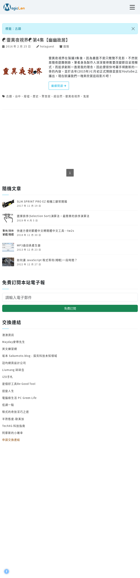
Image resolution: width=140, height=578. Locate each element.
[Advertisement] (70, 139)
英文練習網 (9, 349)
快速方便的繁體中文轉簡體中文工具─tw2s (45, 231)
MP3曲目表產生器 (29, 245)
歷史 (36, 96)
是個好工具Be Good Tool (19, 384)
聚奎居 (46, 96)
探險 (66, 46)
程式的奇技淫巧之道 (15, 412)
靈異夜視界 (72, 96)
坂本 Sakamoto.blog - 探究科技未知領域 (29, 356)
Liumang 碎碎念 (13, 370)
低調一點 (8, 405)
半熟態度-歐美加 (13, 419)
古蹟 (9, 96)
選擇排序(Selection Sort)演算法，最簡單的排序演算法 (53, 216)
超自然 (58, 96)
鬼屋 (86, 96)
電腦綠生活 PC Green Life (19, 398)
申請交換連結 (11, 440)
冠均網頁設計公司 (14, 363)
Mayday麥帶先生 (13, 342)
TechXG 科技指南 (13, 426)
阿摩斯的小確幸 (12, 433)
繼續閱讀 (59, 86)
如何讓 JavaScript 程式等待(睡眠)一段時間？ (47, 260)
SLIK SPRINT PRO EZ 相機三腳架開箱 (42, 201)
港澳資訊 (8, 335)
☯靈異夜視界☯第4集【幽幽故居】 (36, 40)
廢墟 (27, 96)
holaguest (47, 46)
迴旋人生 (8, 391)
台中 (18, 96)
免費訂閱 (70, 308)
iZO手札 (7, 377)
